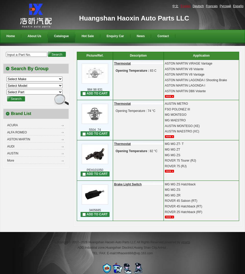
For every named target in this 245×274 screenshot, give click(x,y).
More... (171, 96)
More (10, 160)
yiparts (185, 242)
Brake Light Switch (128, 184)
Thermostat (122, 63)
